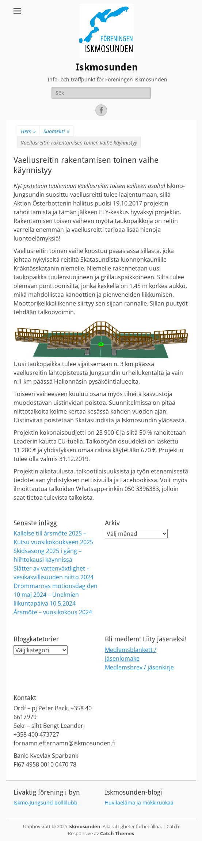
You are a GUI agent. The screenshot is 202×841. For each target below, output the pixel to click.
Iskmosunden (107, 67)
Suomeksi (56, 131)
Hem (28, 131)
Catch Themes (117, 833)
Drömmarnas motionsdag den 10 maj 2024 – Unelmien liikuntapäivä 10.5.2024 (56, 594)
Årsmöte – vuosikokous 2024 (53, 612)
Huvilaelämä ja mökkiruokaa (139, 802)
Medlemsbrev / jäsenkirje (139, 667)
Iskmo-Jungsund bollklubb (45, 802)
